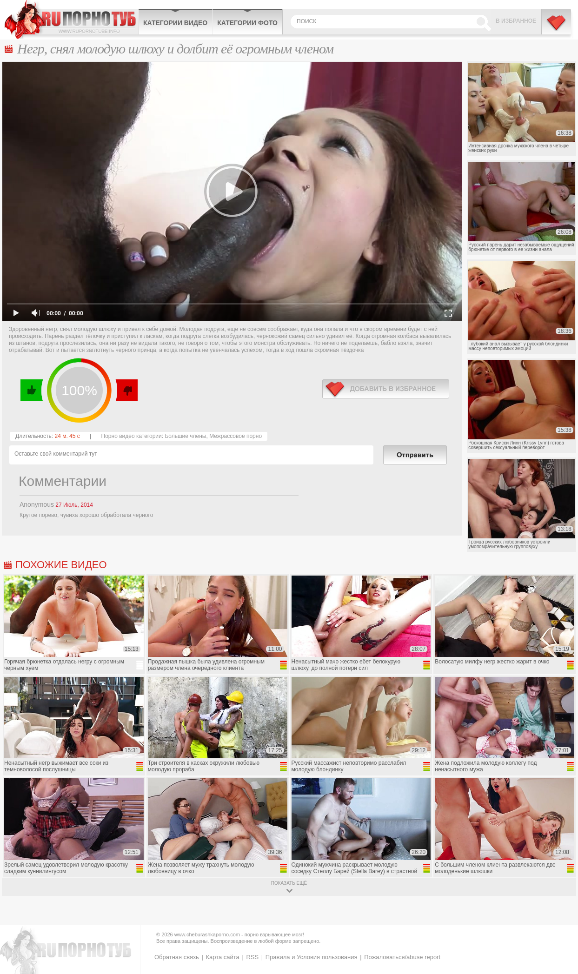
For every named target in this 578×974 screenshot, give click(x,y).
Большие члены (185, 436)
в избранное (385, 388)
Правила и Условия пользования (312, 957)
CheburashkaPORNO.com (71, 19)
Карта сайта (222, 957)
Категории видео (175, 23)
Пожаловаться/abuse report (402, 957)
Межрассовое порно (235, 436)
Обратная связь (176, 957)
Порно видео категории (131, 436)
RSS (252, 957)
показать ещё (289, 883)
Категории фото (247, 23)
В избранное (516, 21)
